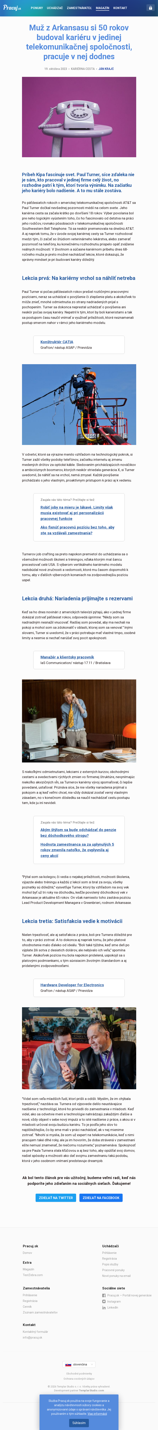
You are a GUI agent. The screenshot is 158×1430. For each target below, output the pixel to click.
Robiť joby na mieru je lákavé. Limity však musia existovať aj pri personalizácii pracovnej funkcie (77, 513)
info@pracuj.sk (32, 1337)
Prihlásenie (109, 1252)
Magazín (28, 1269)
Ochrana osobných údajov (79, 1378)
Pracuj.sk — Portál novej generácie (127, 1295)
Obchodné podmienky (79, 1373)
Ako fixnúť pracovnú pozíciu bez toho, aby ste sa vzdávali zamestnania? (77, 530)
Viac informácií (97, 1413)
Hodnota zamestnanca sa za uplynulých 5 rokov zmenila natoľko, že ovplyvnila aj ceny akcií (77, 850)
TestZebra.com (33, 1275)
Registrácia (109, 1258)
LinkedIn (110, 1307)
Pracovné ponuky (113, 1270)
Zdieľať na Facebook (101, 1198)
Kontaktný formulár (35, 1331)
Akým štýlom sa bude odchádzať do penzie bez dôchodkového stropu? (78, 833)
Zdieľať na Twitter (56, 1198)
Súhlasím (79, 1423)
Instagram (111, 1301)
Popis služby (110, 1264)
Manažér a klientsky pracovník (67, 657)
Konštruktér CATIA (57, 342)
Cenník (27, 1306)
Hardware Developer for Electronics (72, 985)
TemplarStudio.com (91, 1390)
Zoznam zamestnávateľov (40, 1312)
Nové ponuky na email (116, 1276)
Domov (27, 1252)
